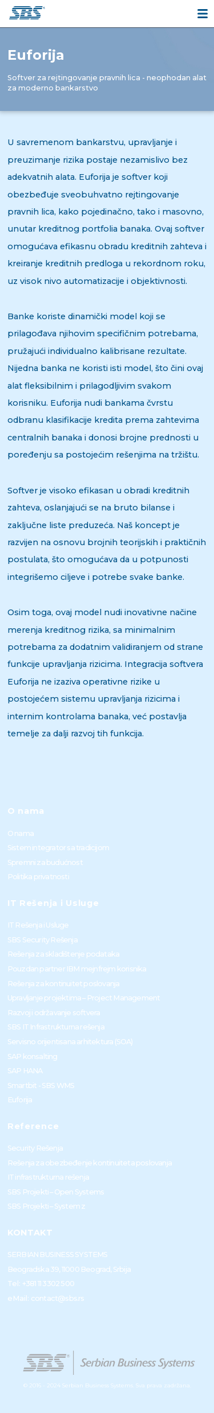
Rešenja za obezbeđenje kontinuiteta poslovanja (89, 1163)
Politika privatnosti (38, 876)
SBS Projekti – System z (46, 1206)
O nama (20, 833)
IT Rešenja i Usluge (38, 925)
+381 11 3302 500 (48, 1283)
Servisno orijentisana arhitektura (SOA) (70, 1041)
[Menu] (202, 13)
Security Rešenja (35, 1148)
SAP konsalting (32, 1056)
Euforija (20, 1099)
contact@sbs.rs (57, 1298)
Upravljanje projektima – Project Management (83, 998)
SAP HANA (25, 1070)
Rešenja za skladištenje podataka (63, 954)
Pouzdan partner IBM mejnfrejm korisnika (77, 969)
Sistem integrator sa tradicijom (58, 847)
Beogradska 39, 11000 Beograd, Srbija (69, 1269)
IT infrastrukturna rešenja (48, 1177)
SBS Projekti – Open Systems (55, 1192)
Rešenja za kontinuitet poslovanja (63, 983)
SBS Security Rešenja (42, 940)
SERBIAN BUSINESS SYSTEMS (57, 1254)
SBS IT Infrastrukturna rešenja (55, 1027)
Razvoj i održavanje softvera (53, 1012)
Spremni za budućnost (45, 862)
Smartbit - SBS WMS (41, 1085)
